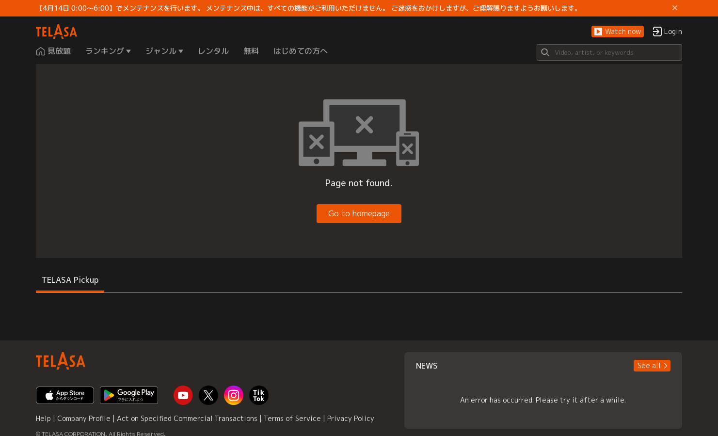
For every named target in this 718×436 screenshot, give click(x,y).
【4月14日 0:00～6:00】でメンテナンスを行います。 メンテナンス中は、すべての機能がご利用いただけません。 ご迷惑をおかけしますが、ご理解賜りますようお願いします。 (308, 8)
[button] (617, 32)
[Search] (609, 52)
